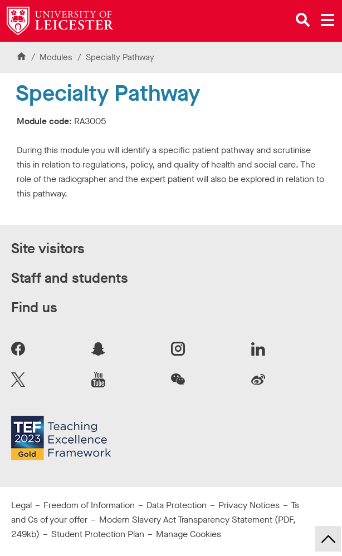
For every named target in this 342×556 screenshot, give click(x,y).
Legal (21, 505)
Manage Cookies (188, 534)
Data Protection (176, 505)
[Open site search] (303, 20)
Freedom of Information (89, 505)
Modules (57, 57)
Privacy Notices (249, 505)
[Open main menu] (327, 20)
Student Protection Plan (97, 534)
